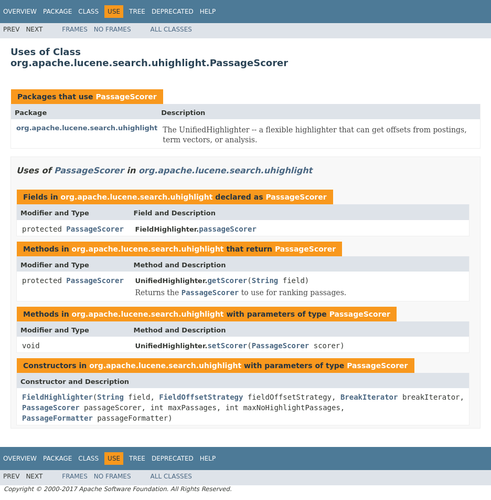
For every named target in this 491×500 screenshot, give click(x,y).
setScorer (227, 345)
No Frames (112, 29)
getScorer (227, 280)
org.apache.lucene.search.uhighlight (86, 128)
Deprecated (173, 11)
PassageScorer (125, 96)
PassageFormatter (57, 418)
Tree (137, 11)
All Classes (171, 29)
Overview (20, 11)
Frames (75, 29)
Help (208, 11)
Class (88, 11)
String (265, 280)
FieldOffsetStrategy (201, 397)
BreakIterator (369, 397)
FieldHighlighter (57, 397)
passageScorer (228, 229)
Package (57, 11)
